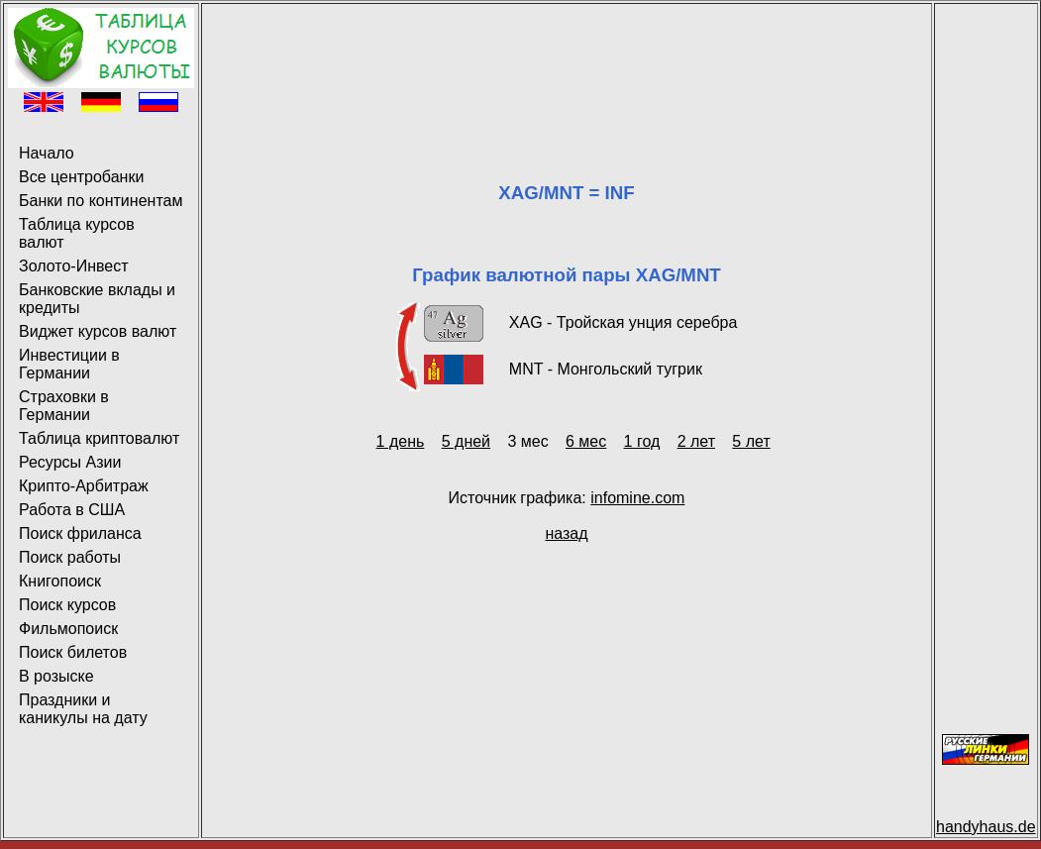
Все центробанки (81, 176)
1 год (642, 441)
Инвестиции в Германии (69, 364)
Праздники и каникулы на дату (83, 708)
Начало (46, 153)
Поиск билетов (73, 652)
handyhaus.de (986, 826)
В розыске (56, 676)
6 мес (586, 441)
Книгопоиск (60, 581)
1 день (400, 441)
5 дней (466, 441)
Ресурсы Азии (70, 462)
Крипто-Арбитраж (84, 486)
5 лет (751, 441)
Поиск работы (70, 557)
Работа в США (72, 509)
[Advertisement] (566, 52)
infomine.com (637, 497)
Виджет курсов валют (97, 331)
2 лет (696, 441)
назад (566, 533)
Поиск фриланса (80, 533)
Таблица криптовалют (99, 438)
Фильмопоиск (68, 628)
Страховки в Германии (64, 405)
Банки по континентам (100, 200)
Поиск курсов (67, 604)
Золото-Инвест (74, 266)
